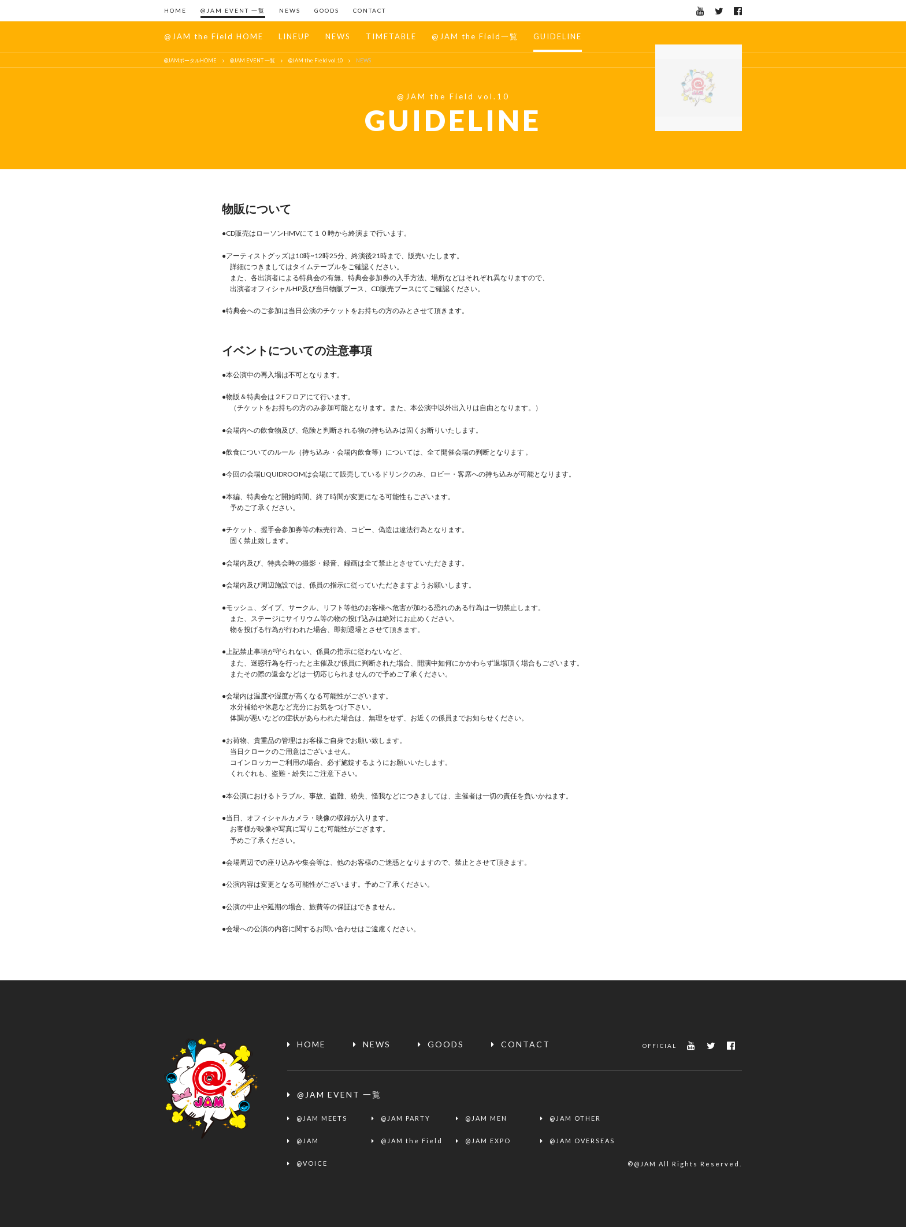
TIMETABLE (391, 36)
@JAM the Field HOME (213, 36)
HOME (175, 10)
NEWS (289, 10)
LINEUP (294, 36)
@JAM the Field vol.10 (315, 60)
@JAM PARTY (405, 1118)
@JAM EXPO (488, 1140)
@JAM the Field (412, 1140)
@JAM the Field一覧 (475, 36)
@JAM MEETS (321, 1118)
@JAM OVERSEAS (582, 1140)
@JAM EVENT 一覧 (232, 10)
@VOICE (312, 1163)
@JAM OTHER (575, 1118)
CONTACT (369, 10)
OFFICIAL (660, 1045)
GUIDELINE (557, 36)
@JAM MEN (486, 1118)
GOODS (326, 10)
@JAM (307, 1140)
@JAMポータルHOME (190, 60)
